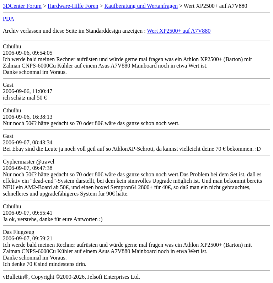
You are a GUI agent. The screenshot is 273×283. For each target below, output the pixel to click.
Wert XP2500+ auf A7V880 (178, 31)
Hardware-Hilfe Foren (73, 6)
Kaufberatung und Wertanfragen (141, 6)
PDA (8, 19)
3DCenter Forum (22, 6)
